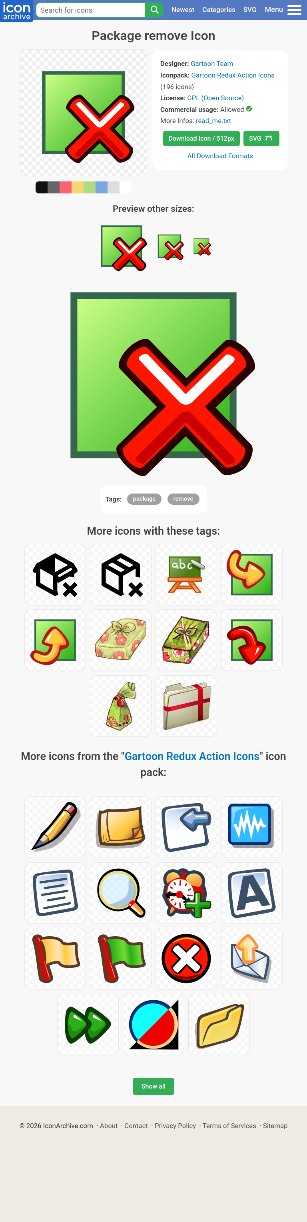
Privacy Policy (175, 1126)
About (109, 1126)
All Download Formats (220, 156)
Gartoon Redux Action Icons (233, 75)
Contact (136, 1126)
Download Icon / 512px (201, 138)
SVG (250, 10)
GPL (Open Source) (215, 98)
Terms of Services (229, 1126)
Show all (153, 1086)
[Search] (154, 10)
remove (183, 498)
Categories (218, 10)
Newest (182, 10)
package (144, 498)
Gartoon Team (212, 64)
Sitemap (275, 1126)
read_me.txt (213, 121)
